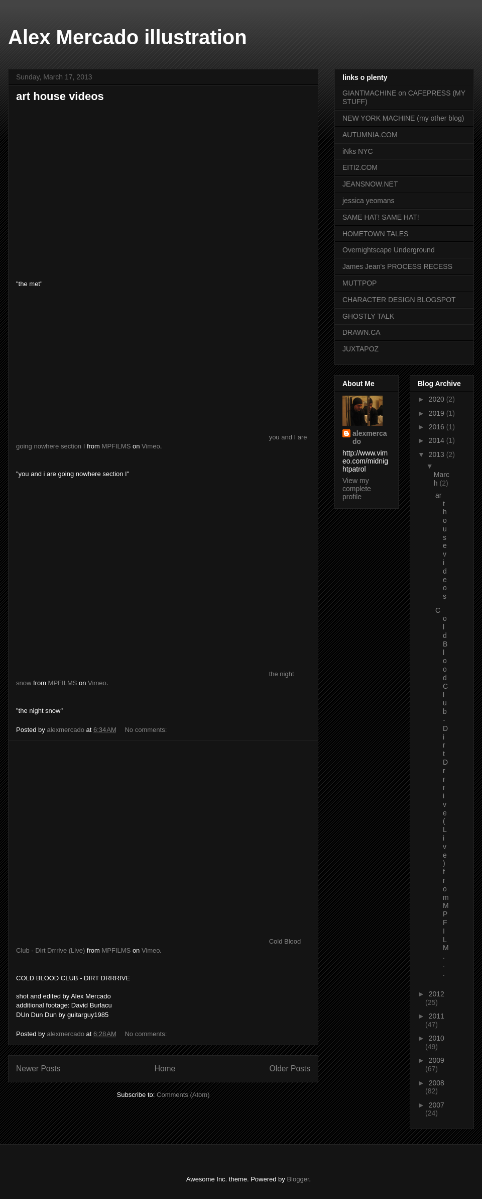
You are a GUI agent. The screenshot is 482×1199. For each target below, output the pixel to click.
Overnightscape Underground (388, 250)
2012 (436, 994)
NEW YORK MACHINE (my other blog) (403, 118)
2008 (436, 1083)
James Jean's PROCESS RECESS (397, 266)
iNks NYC (357, 151)
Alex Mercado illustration (127, 37)
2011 (436, 1016)
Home (165, 1068)
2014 (437, 440)
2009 (436, 1060)
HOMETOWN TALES (375, 234)
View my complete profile (356, 489)
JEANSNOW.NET (370, 184)
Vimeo (151, 446)
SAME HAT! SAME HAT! (380, 217)
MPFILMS (116, 446)
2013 (437, 454)
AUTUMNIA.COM (370, 135)
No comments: (146, 729)
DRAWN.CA (361, 332)
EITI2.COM (360, 167)
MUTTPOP (359, 283)
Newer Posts (38, 1068)
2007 (436, 1105)
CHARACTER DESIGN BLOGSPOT (399, 300)
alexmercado (369, 437)
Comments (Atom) (183, 1094)
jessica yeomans (368, 201)
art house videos (60, 96)
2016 (437, 427)
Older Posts (290, 1068)
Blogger (298, 1179)
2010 (436, 1038)
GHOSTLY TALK (368, 316)
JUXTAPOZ (360, 349)
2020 (437, 399)
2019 (437, 413)
